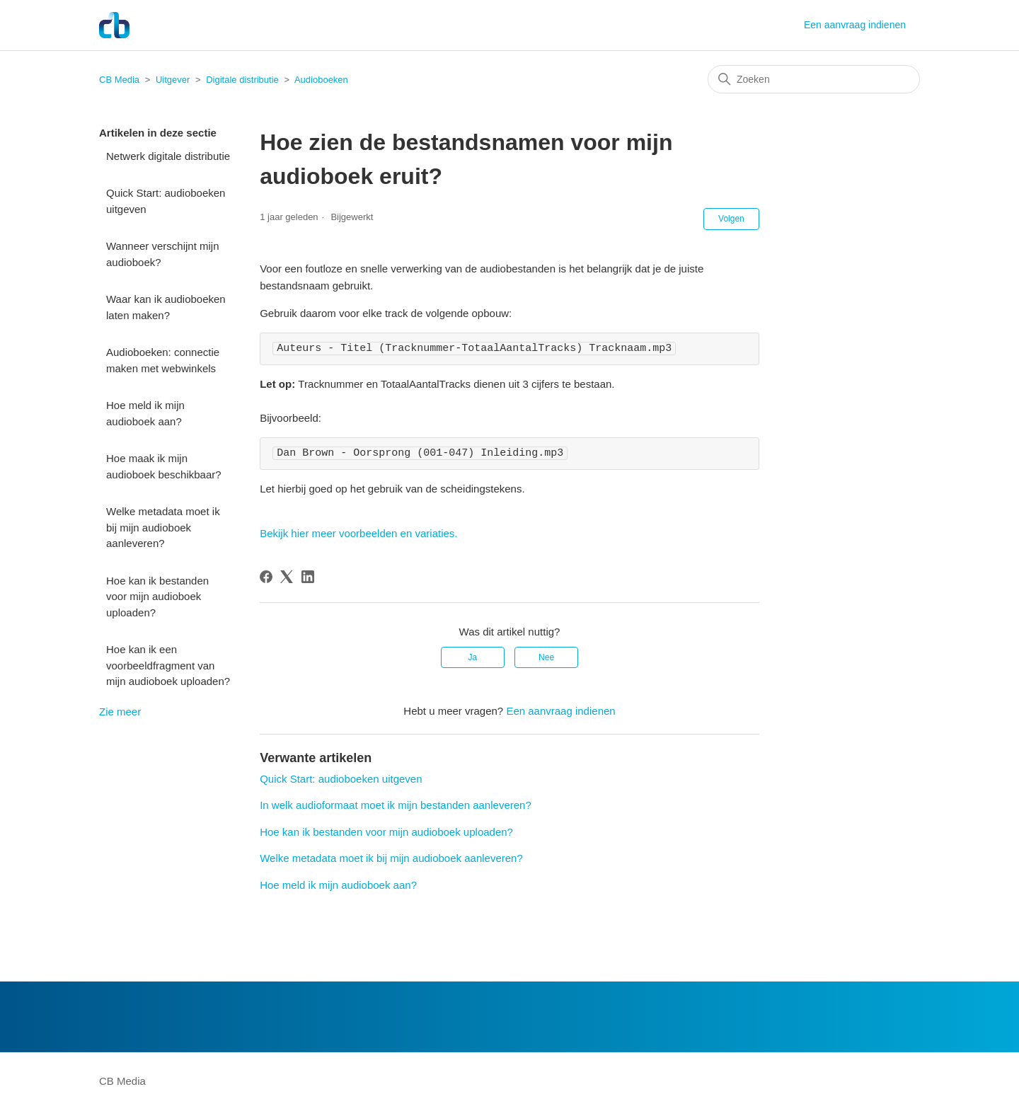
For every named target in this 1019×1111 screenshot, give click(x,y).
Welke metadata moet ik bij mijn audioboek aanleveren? (163, 527)
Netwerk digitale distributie (168, 156)
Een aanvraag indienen (855, 24)
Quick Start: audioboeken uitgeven (165, 201)
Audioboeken (321, 79)
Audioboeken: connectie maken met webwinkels (162, 360)
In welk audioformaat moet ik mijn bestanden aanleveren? (395, 805)
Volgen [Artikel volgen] (731, 219)
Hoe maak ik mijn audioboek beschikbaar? (163, 466)
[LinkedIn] (307, 576)
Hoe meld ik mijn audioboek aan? (145, 413)
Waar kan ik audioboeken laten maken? (166, 307)
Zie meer (120, 712)
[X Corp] (286, 576)
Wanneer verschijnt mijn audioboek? (162, 254)
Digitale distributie (242, 79)
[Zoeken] (814, 79)
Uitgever (173, 79)
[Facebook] (266, 576)
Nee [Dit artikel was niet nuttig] (546, 657)
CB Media (119, 79)
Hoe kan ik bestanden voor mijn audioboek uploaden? (157, 596)
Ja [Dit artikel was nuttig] (473, 657)
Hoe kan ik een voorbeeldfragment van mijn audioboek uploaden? (168, 665)
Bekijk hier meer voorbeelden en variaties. (358, 533)
